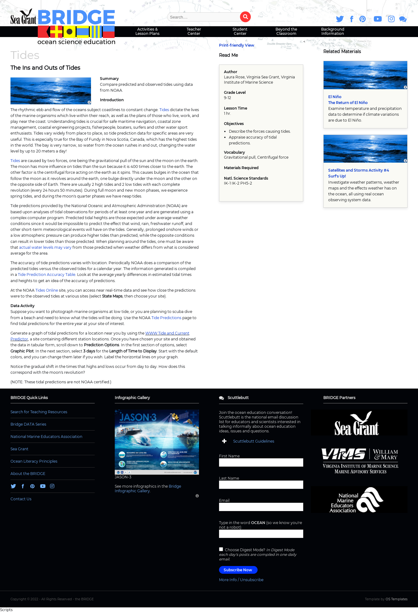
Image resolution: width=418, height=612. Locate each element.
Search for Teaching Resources (38, 412)
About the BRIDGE (27, 473)
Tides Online (46, 290)
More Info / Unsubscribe (241, 579)
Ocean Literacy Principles (33, 461)
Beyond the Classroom (286, 31)
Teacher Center (194, 31)
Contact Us (20, 499)
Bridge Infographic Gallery (148, 488)
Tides (164, 109)
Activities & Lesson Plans (147, 31)
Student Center (240, 31)
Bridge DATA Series (28, 424)
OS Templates (397, 599)
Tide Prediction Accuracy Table (46, 274)
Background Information (332, 31)
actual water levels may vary (45, 247)
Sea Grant (19, 449)
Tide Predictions (166, 317)
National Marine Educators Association (46, 436)
